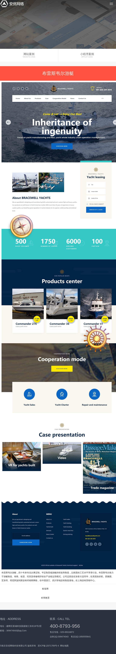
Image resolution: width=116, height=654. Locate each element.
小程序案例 (87, 55)
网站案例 (29, 55)
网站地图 (64, 645)
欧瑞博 (45, 589)
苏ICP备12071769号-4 (48, 645)
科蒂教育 (45, 598)
